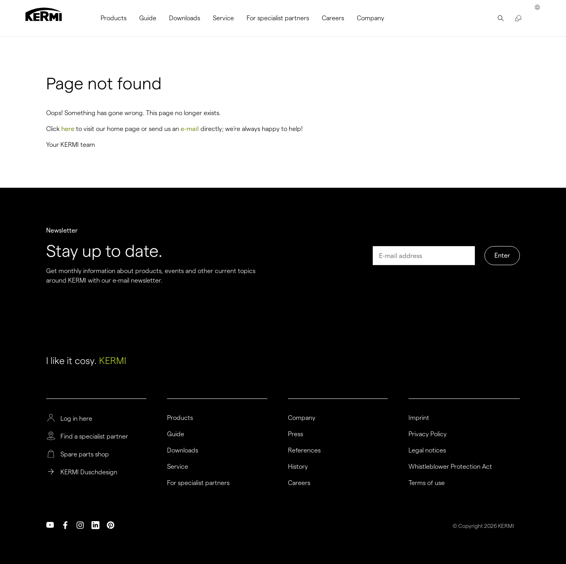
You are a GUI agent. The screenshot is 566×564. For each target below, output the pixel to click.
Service (177, 467)
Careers (299, 483)
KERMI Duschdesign (88, 472)
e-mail (190, 128)
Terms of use (426, 483)
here (67, 128)
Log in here (76, 419)
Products (180, 418)
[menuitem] (113, 18)
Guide (175, 434)
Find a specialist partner (94, 436)
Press (295, 434)
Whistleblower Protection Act (450, 467)
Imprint (418, 418)
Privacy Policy (427, 434)
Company (301, 418)
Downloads (182, 450)
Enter (502, 255)
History (298, 467)
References (304, 450)
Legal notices (427, 450)
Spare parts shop (84, 454)
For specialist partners (198, 483)
